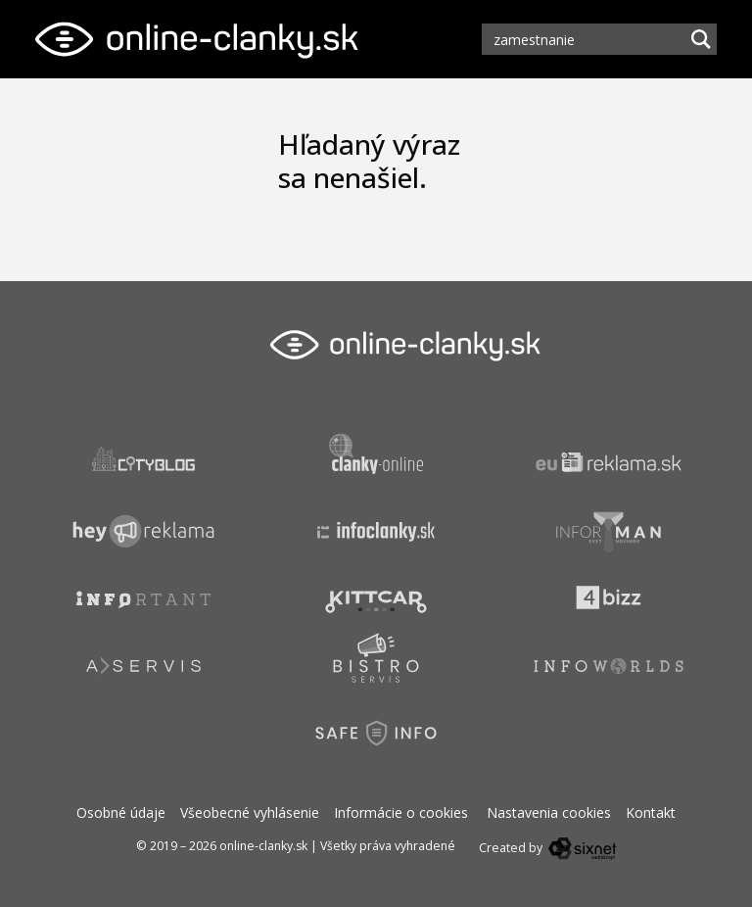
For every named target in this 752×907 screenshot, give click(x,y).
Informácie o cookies (401, 812)
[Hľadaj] (701, 39)
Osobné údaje (120, 812)
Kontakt (651, 812)
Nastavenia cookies (549, 812)
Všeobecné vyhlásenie (249, 812)
